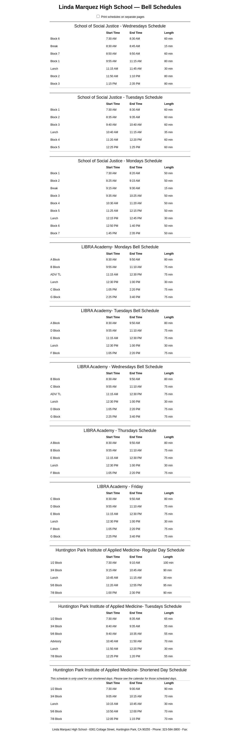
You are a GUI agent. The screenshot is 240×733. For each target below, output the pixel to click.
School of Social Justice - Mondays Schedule (120, 161)
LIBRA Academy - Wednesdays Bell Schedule (120, 366)
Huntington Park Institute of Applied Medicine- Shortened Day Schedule (120, 670)
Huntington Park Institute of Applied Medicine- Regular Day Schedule (120, 550)
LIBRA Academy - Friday (120, 486)
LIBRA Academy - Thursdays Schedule (120, 430)
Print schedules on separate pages (120, 17)
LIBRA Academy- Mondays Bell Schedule (119, 247)
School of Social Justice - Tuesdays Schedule (119, 97)
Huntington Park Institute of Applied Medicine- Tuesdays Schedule (120, 606)
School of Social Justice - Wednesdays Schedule (120, 26)
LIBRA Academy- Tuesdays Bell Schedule (120, 310)
